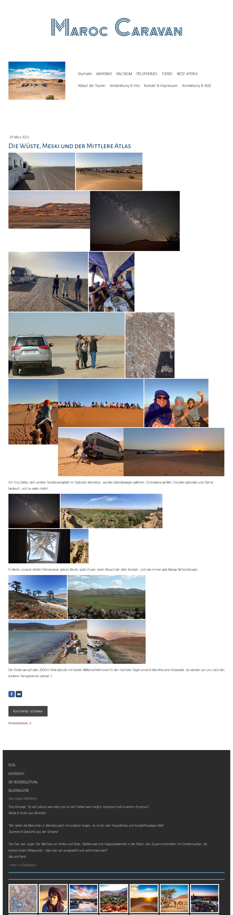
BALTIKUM (124, 73)
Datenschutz (15, 887)
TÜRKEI (167, 73)
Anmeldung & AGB (196, 85)
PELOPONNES (147, 73)
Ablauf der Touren (91, 85)
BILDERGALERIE (18, 730)
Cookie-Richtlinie (35, 887)
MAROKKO (104, 73)
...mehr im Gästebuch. (22, 804)
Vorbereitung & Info (125, 85)
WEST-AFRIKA (187, 73)
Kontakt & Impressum (160, 85)
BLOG (11, 704)
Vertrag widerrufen (63, 887)
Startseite (85, 73)
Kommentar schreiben (28, 650)
